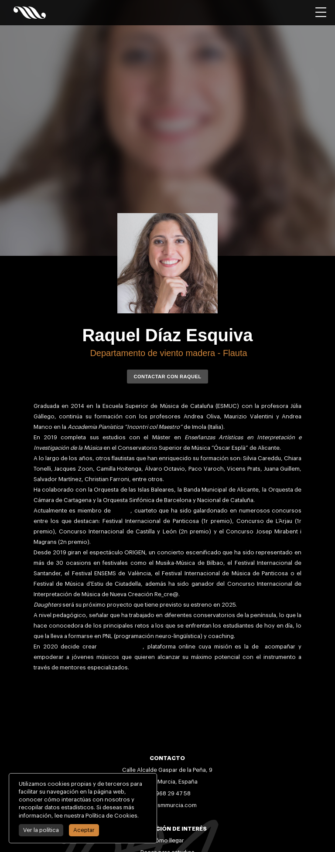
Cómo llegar (167, 840)
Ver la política (41, 830)
